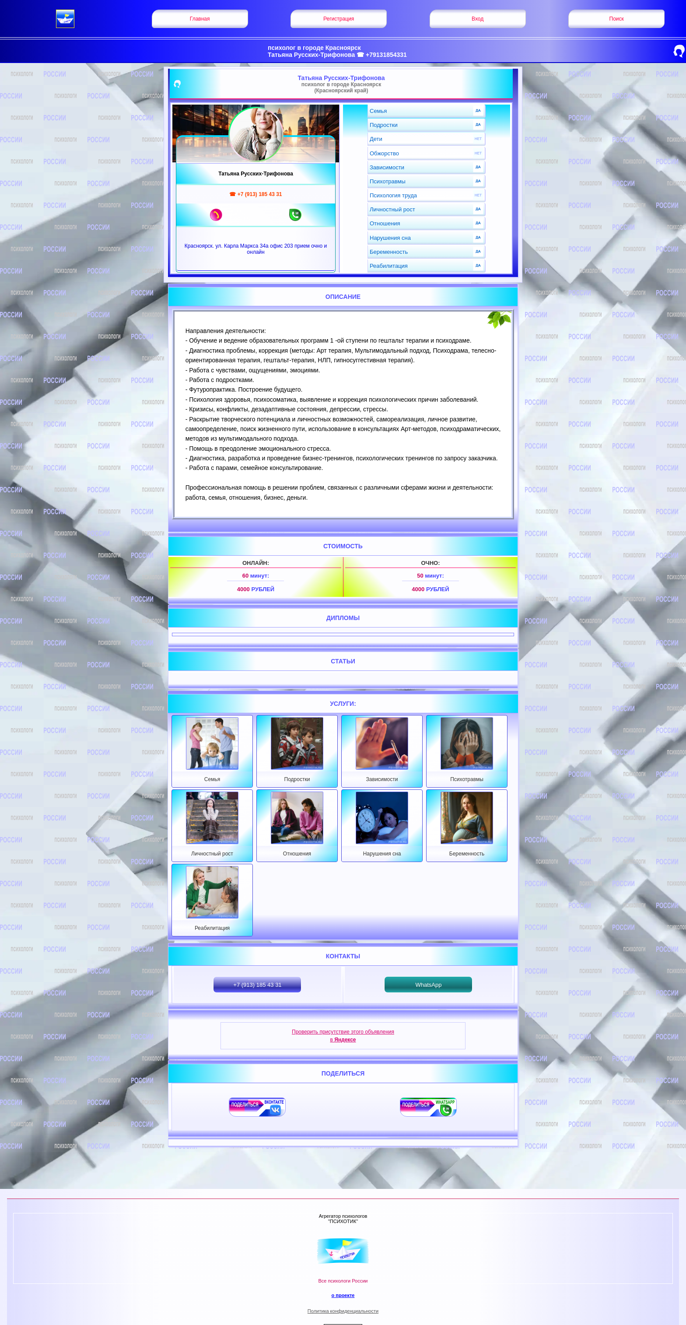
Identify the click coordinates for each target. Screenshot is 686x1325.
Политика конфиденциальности (343, 1311)
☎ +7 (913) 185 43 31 (255, 194)
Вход (477, 19)
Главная (200, 19)
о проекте (343, 1295)
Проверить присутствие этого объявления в (343, 1036)
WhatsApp (428, 984)
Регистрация (338, 19)
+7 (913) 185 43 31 (257, 984)
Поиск (616, 19)
